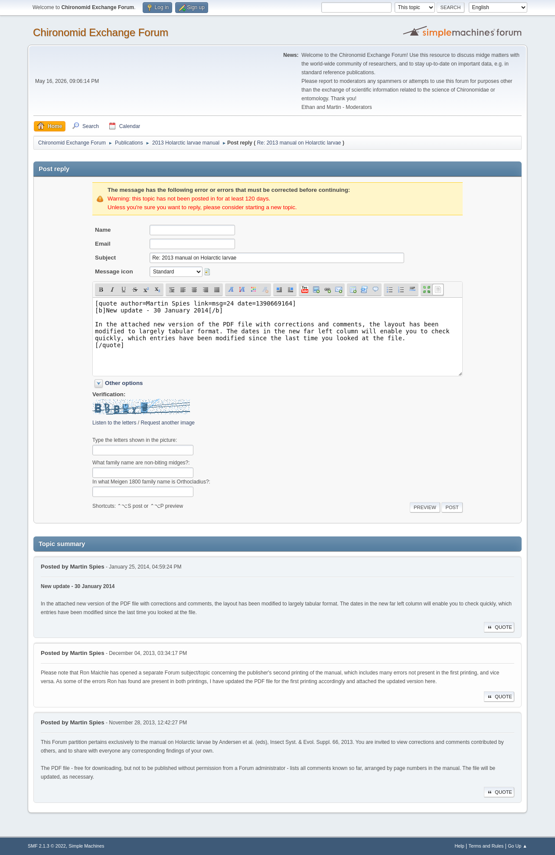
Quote (499, 627)
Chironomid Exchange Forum (100, 32)
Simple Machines (86, 845)
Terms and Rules (486, 845)
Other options (124, 383)
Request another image (167, 423)
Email (103, 243)
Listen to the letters (114, 423)
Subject (105, 257)
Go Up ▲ (517, 845)
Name (103, 230)
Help (459, 845)
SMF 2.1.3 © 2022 (47, 845)
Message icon (114, 271)
